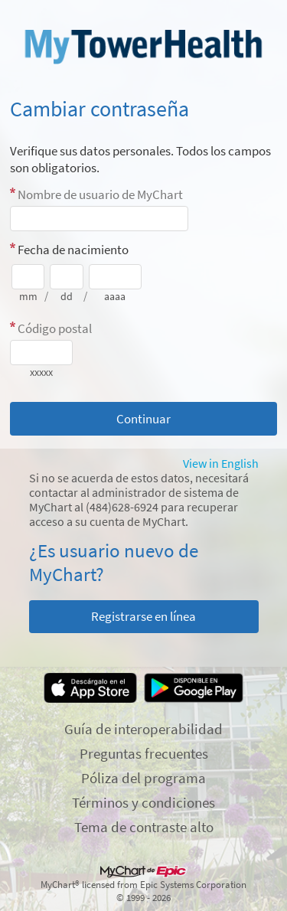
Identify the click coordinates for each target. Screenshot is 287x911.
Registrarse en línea (143, 616)
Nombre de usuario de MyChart (100, 194)
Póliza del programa (143, 778)
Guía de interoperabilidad (143, 729)
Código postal (55, 328)
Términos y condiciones (143, 802)
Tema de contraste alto (144, 827)
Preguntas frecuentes (144, 753)
